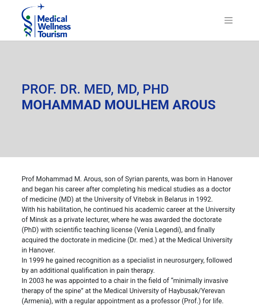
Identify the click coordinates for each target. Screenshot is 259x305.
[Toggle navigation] (228, 20)
